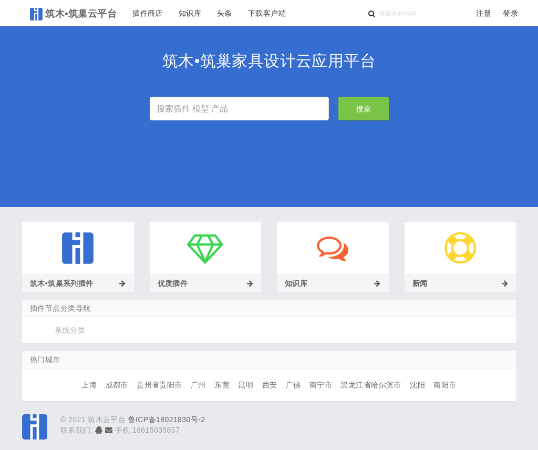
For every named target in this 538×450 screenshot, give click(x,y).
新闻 (460, 283)
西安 (269, 385)
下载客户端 (267, 13)
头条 (224, 13)
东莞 (222, 385)
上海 (89, 385)
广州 (198, 385)
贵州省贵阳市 (159, 385)
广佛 (293, 385)
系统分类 (70, 330)
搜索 (363, 109)
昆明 (245, 385)
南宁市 (320, 385)
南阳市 (444, 385)
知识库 (190, 13)
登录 (510, 13)
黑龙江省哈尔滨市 (370, 385)
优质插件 (206, 283)
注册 (483, 13)
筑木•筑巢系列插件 (78, 283)
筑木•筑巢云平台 (73, 14)
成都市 (117, 385)
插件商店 (147, 13)
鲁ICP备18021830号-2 (166, 419)
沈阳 (417, 385)
